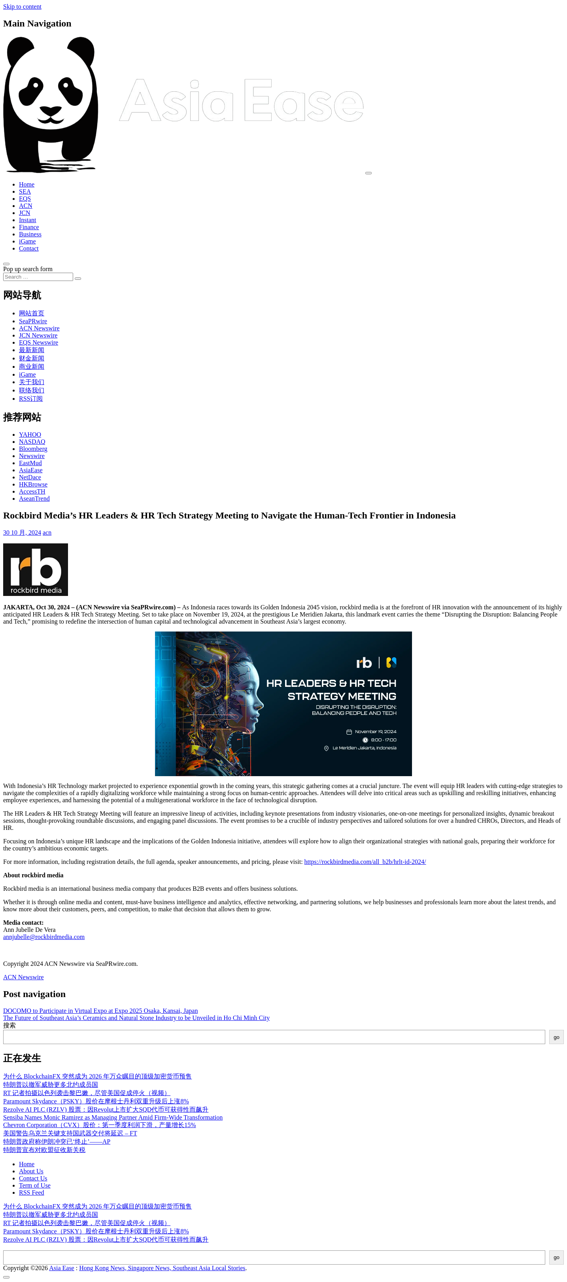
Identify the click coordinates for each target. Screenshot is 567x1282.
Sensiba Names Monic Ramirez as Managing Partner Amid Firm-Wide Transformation (113, 1117)
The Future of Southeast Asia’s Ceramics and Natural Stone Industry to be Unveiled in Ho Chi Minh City (136, 1017)
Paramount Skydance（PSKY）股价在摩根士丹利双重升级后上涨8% (96, 1101)
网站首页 (31, 313)
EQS (25, 198)
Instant (27, 220)
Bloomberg (33, 448)
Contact (29, 248)
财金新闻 (31, 358)
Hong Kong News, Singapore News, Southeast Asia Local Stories (162, 1268)
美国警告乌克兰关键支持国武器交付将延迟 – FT (70, 1133)
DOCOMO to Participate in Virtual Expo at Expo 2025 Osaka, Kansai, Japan (100, 1010)
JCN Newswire (38, 335)
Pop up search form (28, 269)
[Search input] (38, 277)
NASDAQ (32, 441)
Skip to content (22, 6)
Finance (29, 227)
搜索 (9, 1025)
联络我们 (31, 390)
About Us (31, 1171)
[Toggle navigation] (368, 173)
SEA (25, 191)
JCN (24, 212)
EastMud (30, 463)
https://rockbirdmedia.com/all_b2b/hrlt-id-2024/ (365, 861)
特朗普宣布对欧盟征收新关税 (44, 1149)
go (556, 1037)
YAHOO (30, 434)
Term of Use (35, 1185)
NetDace (30, 477)
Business (30, 234)
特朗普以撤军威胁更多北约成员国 (50, 1084)
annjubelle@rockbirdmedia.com (44, 936)
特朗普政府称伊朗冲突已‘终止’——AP (56, 1141)
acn (47, 532)
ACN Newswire (39, 328)
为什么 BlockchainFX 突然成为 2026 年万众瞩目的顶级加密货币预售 (97, 1076)
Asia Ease (61, 1268)
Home (26, 184)
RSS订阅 (31, 398)
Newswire (32, 455)
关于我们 (31, 382)
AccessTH (32, 491)
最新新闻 (31, 350)
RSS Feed (31, 1192)
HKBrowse (33, 484)
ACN (25, 205)
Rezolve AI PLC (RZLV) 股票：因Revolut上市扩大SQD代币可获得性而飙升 (105, 1109)
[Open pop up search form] (6, 264)
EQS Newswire (38, 342)
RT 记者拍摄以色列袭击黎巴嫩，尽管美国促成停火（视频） (86, 1093)
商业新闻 (31, 366)
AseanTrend (34, 498)
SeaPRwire (33, 321)
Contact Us (33, 1178)
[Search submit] (78, 278)
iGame (27, 241)
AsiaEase (31, 470)
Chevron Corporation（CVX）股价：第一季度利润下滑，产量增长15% (99, 1125)
